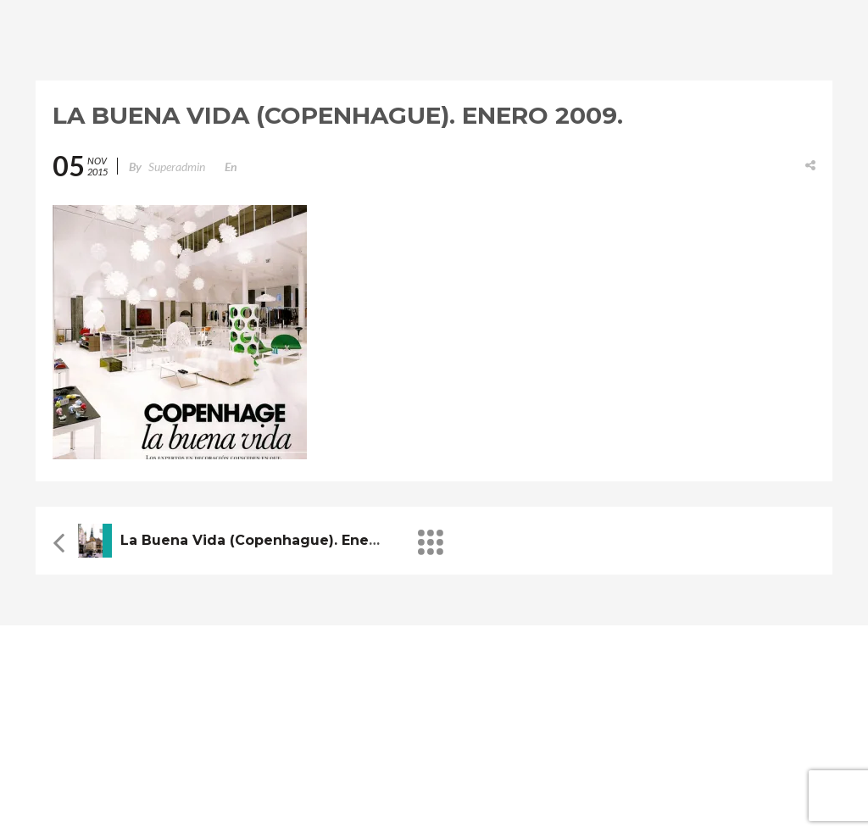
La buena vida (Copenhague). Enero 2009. (274, 540)
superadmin (176, 166)
